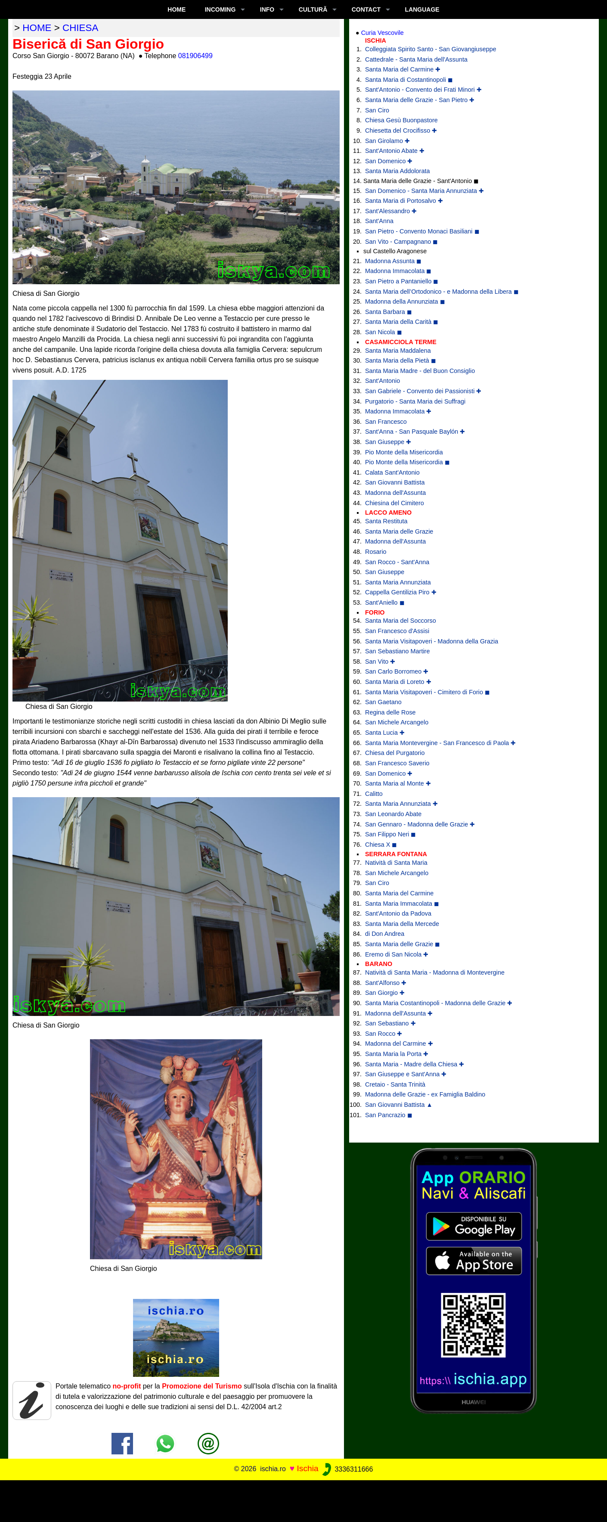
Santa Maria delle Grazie (399, 531)
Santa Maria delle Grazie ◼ (402, 944)
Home (176, 9)
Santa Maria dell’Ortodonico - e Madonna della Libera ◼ (442, 291)
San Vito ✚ (380, 661)
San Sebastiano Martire (397, 651)
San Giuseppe (384, 571)
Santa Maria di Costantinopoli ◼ (409, 79)
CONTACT (366, 9)
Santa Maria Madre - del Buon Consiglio (420, 370)
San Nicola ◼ (383, 332)
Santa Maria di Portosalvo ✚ (404, 200)
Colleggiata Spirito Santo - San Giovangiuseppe (430, 49)
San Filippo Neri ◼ (390, 834)
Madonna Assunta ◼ (393, 261)
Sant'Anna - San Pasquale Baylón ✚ (415, 431)
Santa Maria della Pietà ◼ (400, 360)
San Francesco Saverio (397, 763)
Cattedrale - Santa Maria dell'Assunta (416, 59)
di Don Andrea (384, 933)
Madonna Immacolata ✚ (398, 411)
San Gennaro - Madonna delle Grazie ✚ (420, 824)
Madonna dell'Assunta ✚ (399, 1013)
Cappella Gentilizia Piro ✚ (401, 592)
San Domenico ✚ (388, 161)
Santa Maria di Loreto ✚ (398, 681)
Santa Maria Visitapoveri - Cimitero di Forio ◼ (427, 692)
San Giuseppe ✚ (388, 441)
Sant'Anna (379, 220)
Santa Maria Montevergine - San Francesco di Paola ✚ (440, 742)
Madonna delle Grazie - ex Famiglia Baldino (425, 1094)
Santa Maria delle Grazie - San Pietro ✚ (419, 99)
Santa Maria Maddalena (398, 350)
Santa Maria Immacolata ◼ (402, 903)
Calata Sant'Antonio (392, 472)
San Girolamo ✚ (387, 140)
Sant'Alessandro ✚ (391, 211)
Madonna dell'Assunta (395, 492)
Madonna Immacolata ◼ (398, 270)
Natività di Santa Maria (396, 862)
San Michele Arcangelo (396, 722)
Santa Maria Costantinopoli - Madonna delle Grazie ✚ (438, 1003)
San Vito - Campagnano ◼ (401, 241)
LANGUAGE (422, 9)
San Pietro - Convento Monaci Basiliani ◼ (422, 231)
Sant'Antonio (382, 380)
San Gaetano (383, 702)
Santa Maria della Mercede (402, 923)
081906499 (195, 55)
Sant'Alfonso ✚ (385, 982)
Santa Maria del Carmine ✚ (402, 69)
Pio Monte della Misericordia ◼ (407, 462)
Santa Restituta (386, 521)
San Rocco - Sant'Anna (397, 562)
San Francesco (386, 421)
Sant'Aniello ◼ (385, 602)
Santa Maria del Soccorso (400, 620)
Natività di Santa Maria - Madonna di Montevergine (435, 972)
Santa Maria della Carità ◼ (401, 321)
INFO (267, 9)
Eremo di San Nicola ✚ (396, 954)
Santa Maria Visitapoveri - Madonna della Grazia (431, 641)
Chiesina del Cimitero (394, 503)
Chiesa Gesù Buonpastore (401, 120)
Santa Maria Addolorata (397, 171)
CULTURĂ (313, 9)
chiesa (80, 27)
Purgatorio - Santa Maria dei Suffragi (415, 401)
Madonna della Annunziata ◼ (405, 301)
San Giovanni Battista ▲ (399, 1104)
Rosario (376, 551)
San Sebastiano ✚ (390, 1023)
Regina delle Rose (390, 712)
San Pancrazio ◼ (388, 1115)
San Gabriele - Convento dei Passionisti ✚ (423, 391)
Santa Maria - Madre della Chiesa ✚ (414, 1064)
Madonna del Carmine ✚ (399, 1043)
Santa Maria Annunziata (398, 582)
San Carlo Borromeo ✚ (396, 671)
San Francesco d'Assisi (397, 630)
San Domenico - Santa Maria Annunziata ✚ (424, 190)
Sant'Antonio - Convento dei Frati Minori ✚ (423, 89)
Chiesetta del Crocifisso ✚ (401, 130)
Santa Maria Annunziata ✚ (401, 803)
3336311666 (347, 1469)
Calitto (374, 793)
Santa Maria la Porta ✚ (396, 1053)
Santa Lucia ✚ (385, 732)
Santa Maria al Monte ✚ (398, 783)
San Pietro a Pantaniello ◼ (401, 281)
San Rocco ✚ (383, 1033)
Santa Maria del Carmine (399, 893)
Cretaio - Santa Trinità (395, 1084)
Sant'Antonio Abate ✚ (394, 150)
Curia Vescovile (382, 32)
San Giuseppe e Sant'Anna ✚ (405, 1074)
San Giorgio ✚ (385, 992)
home (36, 27)
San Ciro (377, 110)
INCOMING (220, 9)
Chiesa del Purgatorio (394, 752)
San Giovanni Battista (394, 482)
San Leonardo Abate (393, 814)
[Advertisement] (303, 1499)
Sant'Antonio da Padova (398, 913)
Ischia (308, 1468)
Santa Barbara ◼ (388, 311)
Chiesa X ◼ (381, 844)
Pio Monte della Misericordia (404, 452)
